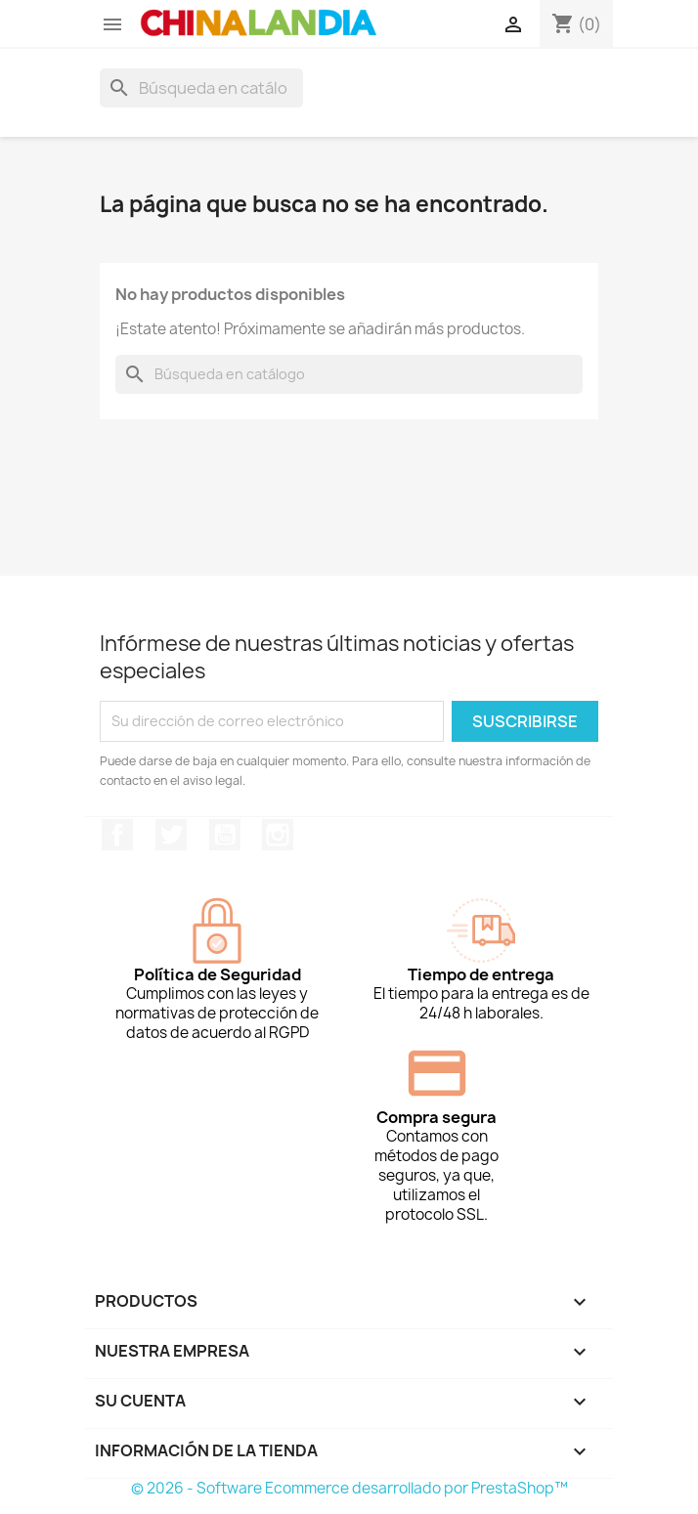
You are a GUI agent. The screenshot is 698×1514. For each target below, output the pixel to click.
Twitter (171, 834)
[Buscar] (201, 88)
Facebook (117, 834)
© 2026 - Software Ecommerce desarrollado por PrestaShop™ (349, 1488)
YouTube (224, 834)
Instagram (277, 834)
